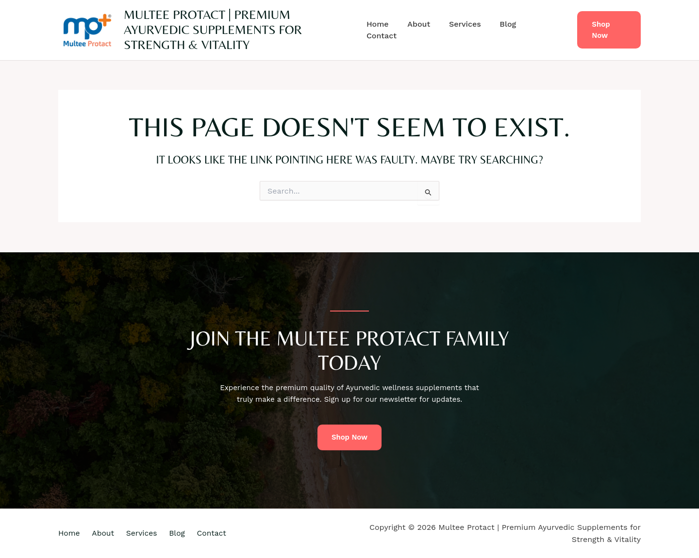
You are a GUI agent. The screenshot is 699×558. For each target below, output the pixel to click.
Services (465, 29)
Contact (543, 29)
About (421, 29)
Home (383, 29)
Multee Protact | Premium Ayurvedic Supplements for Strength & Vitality (213, 29)
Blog (504, 29)
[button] (608, 30)
